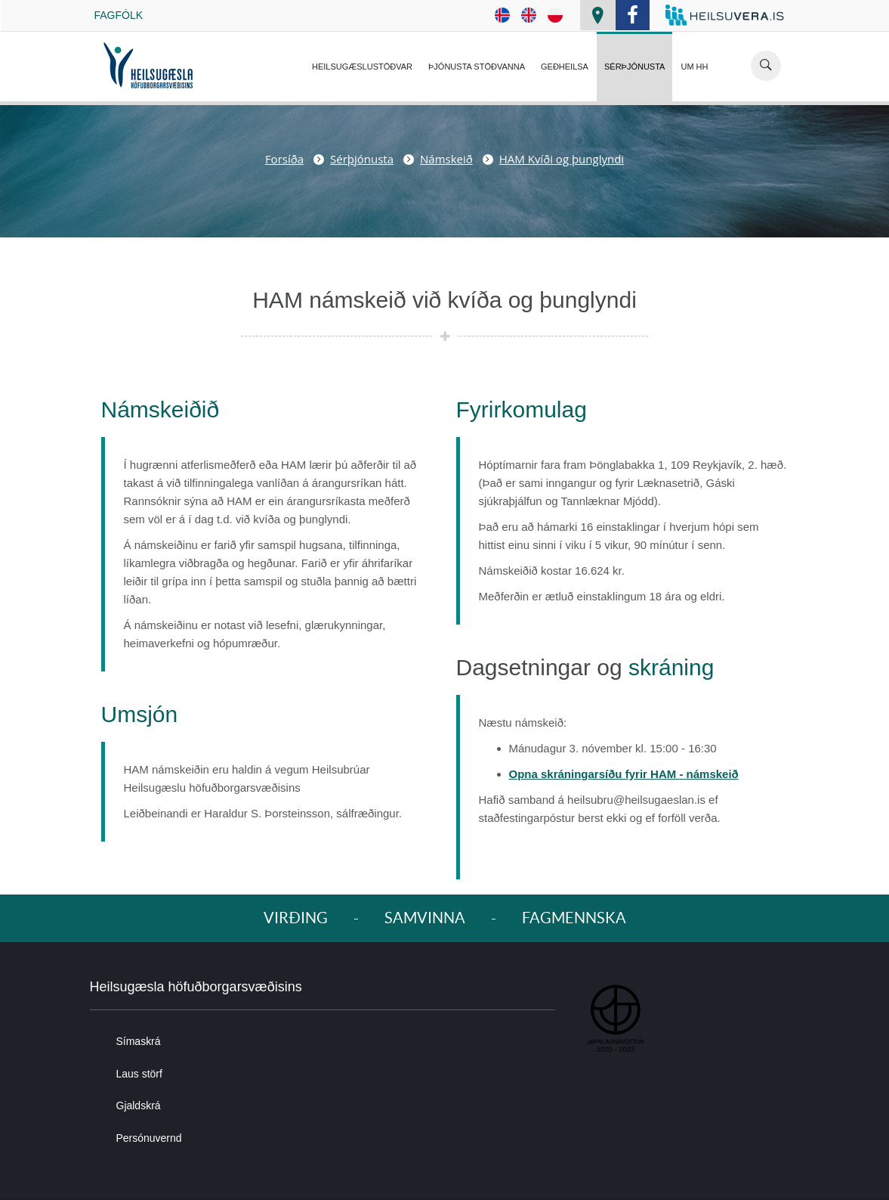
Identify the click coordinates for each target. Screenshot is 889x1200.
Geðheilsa (564, 66)
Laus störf (139, 1074)
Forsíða (284, 158)
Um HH (694, 66)
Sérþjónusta (634, 66)
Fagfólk (119, 15)
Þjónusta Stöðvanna (476, 66)
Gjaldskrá (138, 1105)
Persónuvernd (149, 1138)
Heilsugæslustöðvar (362, 66)
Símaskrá (138, 1041)
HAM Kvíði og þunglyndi (561, 158)
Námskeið (446, 158)
